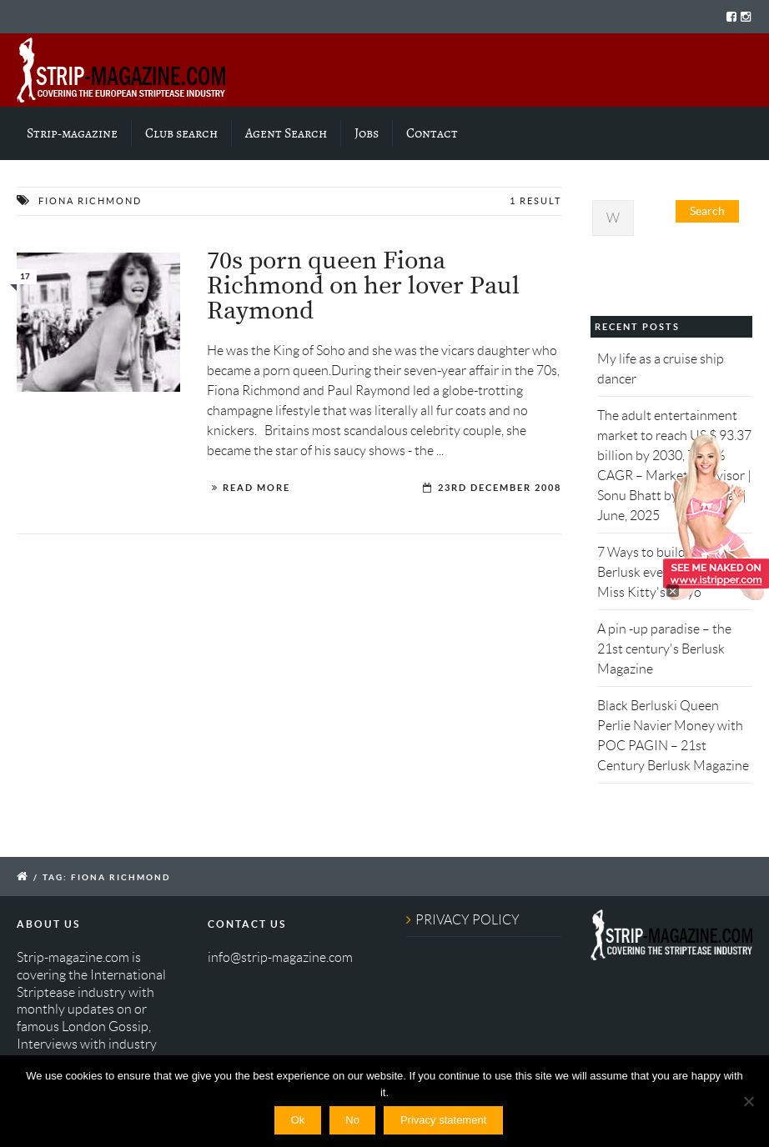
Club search (181, 133)
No (352, 1120)
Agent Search (286, 133)
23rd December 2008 (499, 488)
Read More (256, 488)
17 (25, 276)
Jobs (366, 133)
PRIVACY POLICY (467, 920)
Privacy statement (443, 1120)
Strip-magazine (72, 133)
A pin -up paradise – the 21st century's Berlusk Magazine (664, 649)
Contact (432, 133)
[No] (748, 1101)
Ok (298, 1120)
